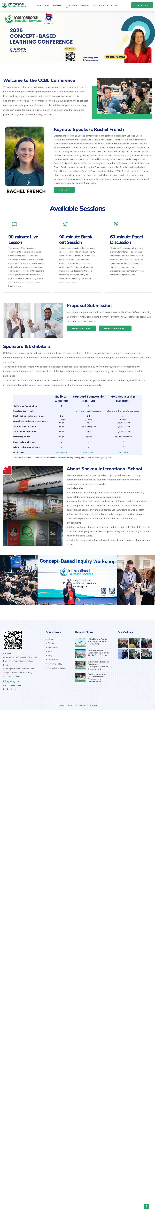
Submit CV (141, 5)
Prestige (50, 643)
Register (63, 190)
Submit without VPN (114, 328)
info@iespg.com (104, 457)
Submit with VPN (80, 328)
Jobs (48, 651)
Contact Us (51, 659)
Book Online (61, 452)
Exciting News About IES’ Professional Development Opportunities (97, 678)
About (49, 639)
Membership (52, 647)
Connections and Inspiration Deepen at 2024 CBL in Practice (98, 652)
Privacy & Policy (53, 664)
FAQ (48, 655)
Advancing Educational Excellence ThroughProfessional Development (98, 665)
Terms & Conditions (55, 668)
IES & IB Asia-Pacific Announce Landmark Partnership (98, 641)
